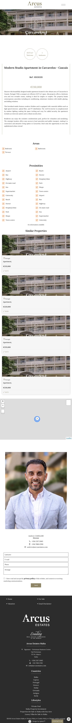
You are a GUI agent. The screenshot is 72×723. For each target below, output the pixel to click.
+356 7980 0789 (37, 544)
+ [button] (2, 401)
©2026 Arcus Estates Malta (16, 719)
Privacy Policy (31, 719)
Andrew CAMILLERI (36, 536)
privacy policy (29, 578)
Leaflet (68, 438)
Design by (38, 721)
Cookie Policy (42, 719)
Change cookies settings (57, 719)
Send (36, 585)
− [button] (2, 405)
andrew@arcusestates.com (37, 547)
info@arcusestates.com (37, 666)
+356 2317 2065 (37, 541)
